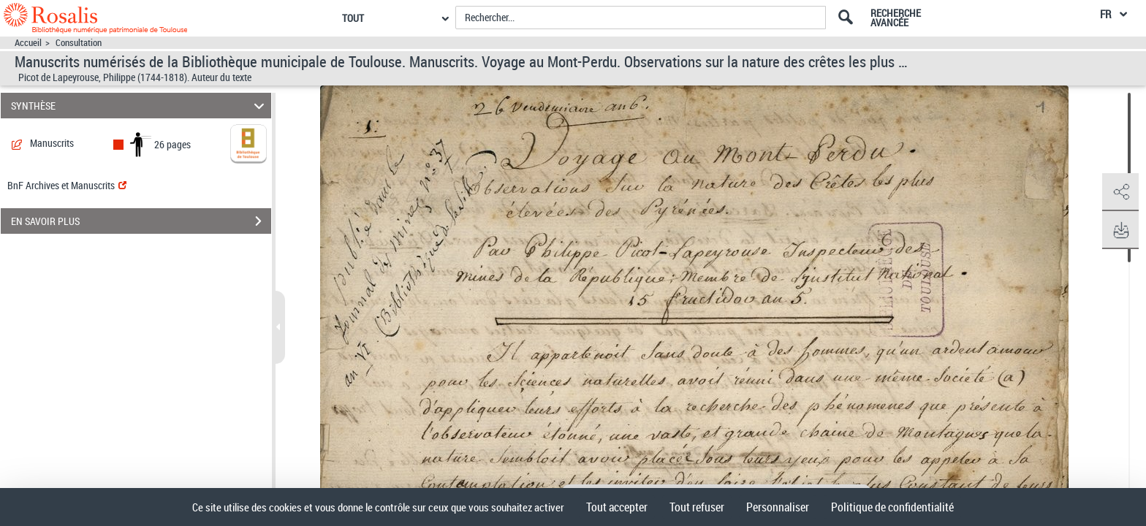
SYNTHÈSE (140, 105)
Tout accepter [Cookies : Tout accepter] (617, 507)
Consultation (79, 43)
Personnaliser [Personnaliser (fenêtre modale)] (777, 507)
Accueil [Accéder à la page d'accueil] (28, 43)
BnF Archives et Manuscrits (66, 185)
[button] (1120, 192)
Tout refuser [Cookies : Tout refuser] (696, 507)
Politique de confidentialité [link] (892, 507)
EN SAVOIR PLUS (141, 221)
